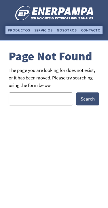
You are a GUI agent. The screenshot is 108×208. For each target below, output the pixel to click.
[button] (19, 30)
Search (88, 99)
